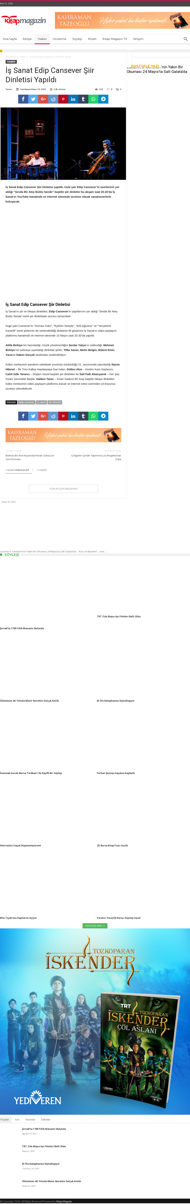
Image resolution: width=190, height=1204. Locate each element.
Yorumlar (30, 1120)
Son (17, 1120)
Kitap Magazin (64, 1202)
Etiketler (45, 1120)
